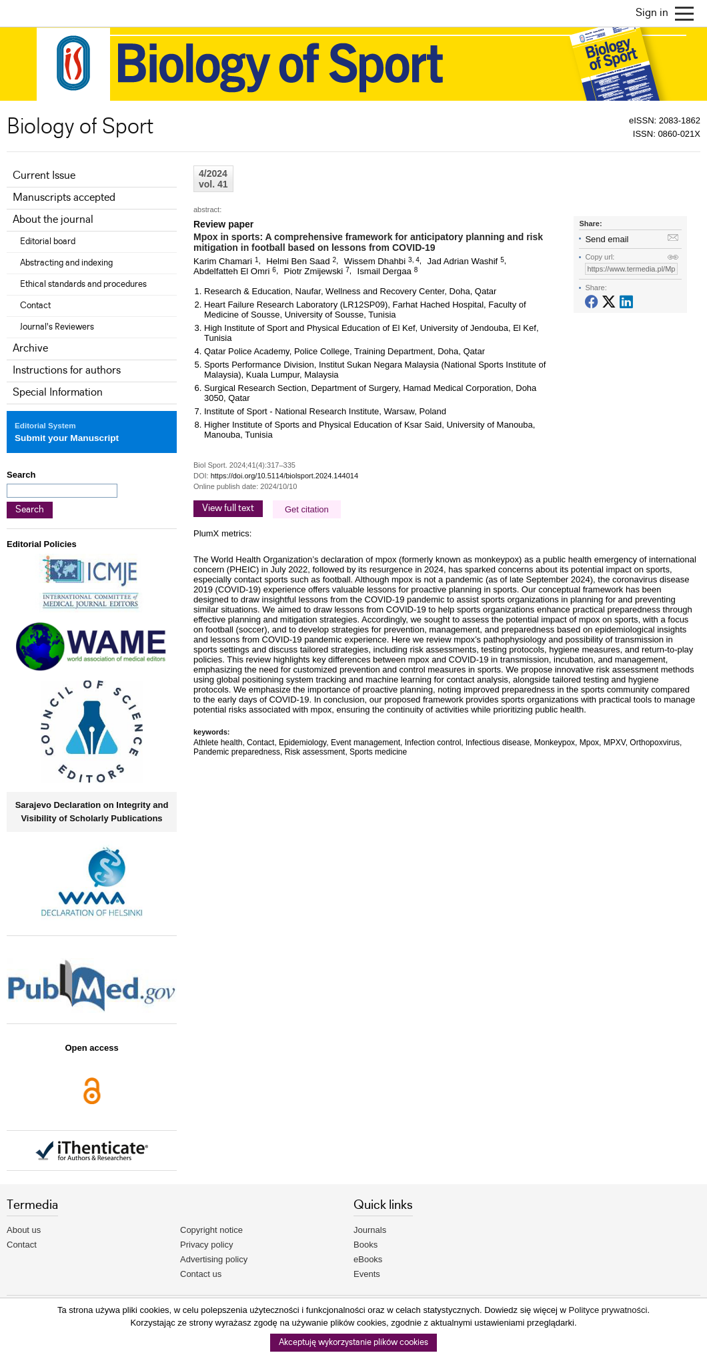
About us (24, 1230)
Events (367, 1274)
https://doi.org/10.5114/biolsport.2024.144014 (284, 476)
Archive (30, 348)
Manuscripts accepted (64, 197)
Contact (35, 305)
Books (366, 1245)
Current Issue (44, 175)
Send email (606, 239)
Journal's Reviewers (57, 327)
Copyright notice (211, 1230)
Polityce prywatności (608, 1310)
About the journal (53, 219)
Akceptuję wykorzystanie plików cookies (353, 1342)
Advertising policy (213, 1259)
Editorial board (47, 241)
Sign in (652, 13)
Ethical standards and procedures (83, 284)
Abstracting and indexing (66, 263)
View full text (228, 508)
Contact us (200, 1274)
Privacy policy (206, 1245)
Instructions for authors (67, 370)
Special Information (58, 392)
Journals (370, 1230)
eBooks (368, 1259)
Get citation (307, 509)
